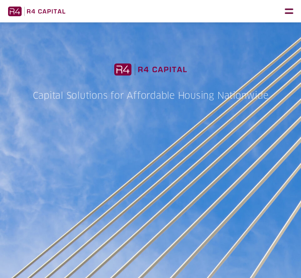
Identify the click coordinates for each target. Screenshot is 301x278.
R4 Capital (37, 11)
